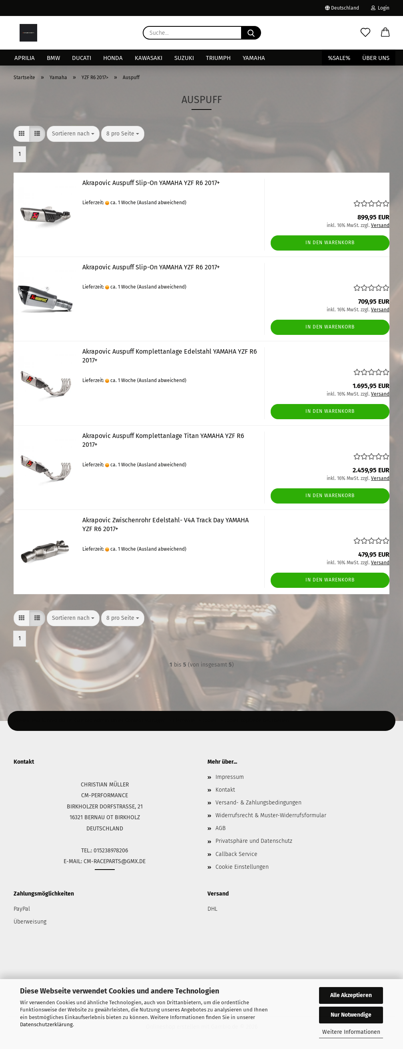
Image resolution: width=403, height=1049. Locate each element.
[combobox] (73, 134)
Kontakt (225, 789)
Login (380, 8)
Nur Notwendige (351, 1014)
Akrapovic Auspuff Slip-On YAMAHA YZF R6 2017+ (151, 183)
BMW (53, 58)
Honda (113, 58)
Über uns (375, 58)
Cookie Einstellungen (242, 867)
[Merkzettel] (365, 33)
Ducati (81, 58)
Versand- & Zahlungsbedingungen (258, 802)
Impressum (229, 777)
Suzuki (184, 58)
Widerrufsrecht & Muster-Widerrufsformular (270, 815)
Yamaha (254, 58)
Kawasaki (148, 58)
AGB (220, 828)
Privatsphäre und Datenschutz (253, 841)
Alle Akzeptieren (351, 995)
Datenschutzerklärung (46, 1024)
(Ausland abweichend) (161, 202)
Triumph (218, 58)
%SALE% (339, 58)
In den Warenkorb (330, 242)
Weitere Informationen (351, 1032)
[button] (385, 33)
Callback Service (236, 854)
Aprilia (24, 58)
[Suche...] (251, 33)
